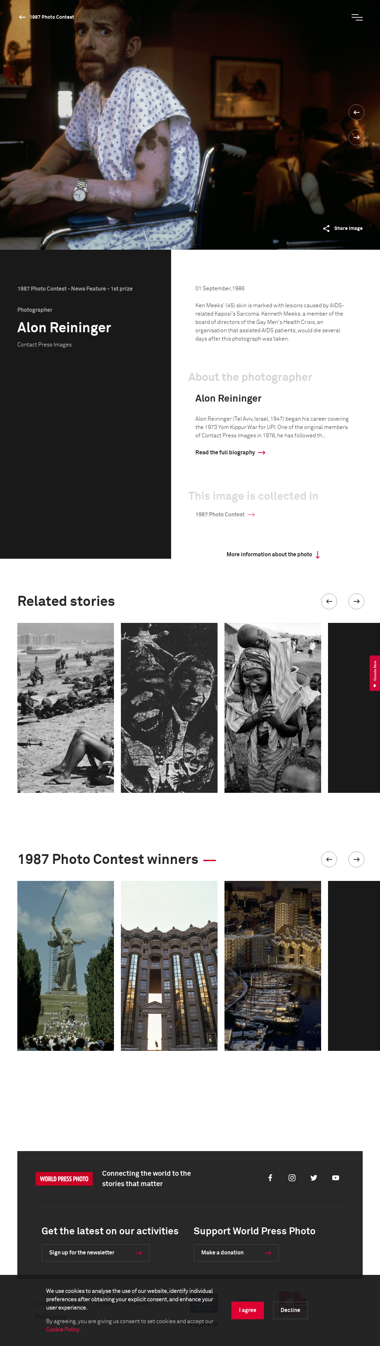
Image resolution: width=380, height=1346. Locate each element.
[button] (329, 601)
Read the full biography (225, 452)
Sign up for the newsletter (81, 1252)
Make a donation (222, 1252)
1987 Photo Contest (51, 17)
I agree (247, 1310)
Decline (290, 1310)
